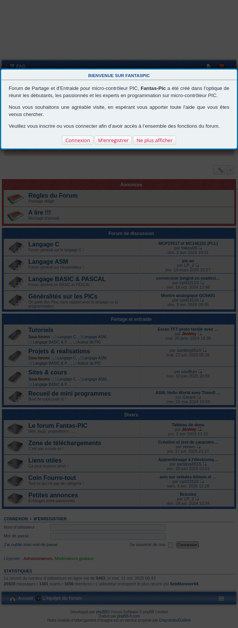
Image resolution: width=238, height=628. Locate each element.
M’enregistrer (113, 140)
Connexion (77, 140)
